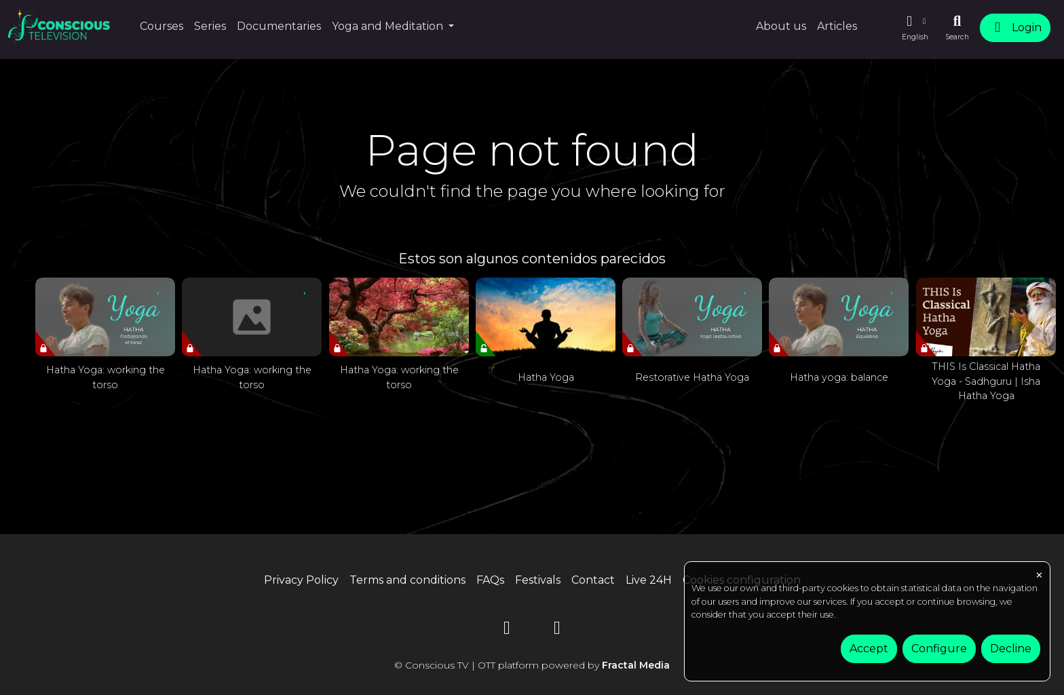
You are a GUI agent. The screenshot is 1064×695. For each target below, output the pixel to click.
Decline (1010, 648)
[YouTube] (507, 630)
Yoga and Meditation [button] (389, 26)
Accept (869, 648)
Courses (161, 26)
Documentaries (279, 26)
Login (1015, 27)
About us (781, 26)
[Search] (957, 28)
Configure (939, 648)
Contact (593, 580)
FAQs (490, 580)
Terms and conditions (407, 580)
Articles (837, 26)
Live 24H (649, 580)
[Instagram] (557, 630)
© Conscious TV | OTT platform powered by (532, 665)
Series (210, 26)
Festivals (537, 580)
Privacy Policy (301, 580)
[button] (914, 28)
